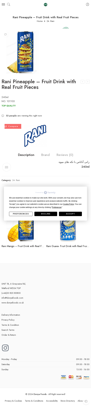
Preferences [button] (56, 207)
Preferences (21, 214)
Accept (70, 214)
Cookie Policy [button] (68, 204)
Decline (46, 214)
